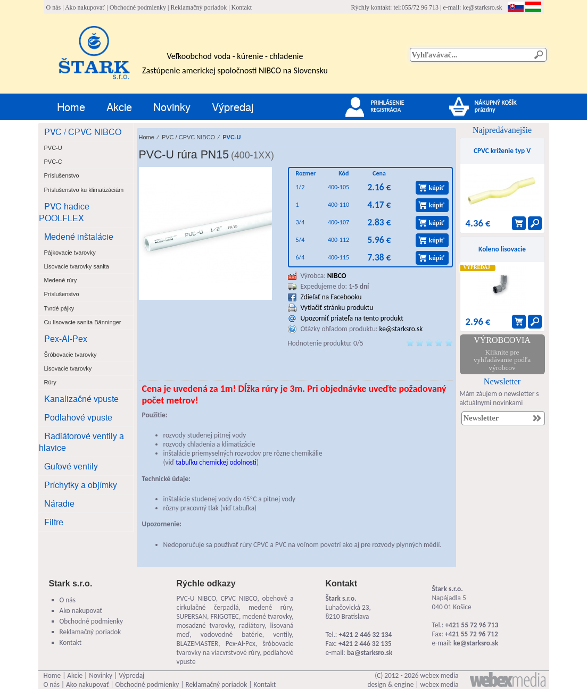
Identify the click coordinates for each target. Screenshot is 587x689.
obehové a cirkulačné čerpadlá (235, 603)
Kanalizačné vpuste (81, 398)
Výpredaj (232, 106)
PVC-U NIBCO (196, 598)
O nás (53, 7)
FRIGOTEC (224, 616)
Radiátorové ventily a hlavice (81, 441)
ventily (282, 634)
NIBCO (336, 275)
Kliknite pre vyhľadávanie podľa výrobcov (502, 360)
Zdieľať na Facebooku (331, 296)
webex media (439, 675)
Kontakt (242, 7)
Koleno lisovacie (502, 249)
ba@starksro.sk (369, 652)
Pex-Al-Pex (65, 338)
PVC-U (231, 137)
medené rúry (270, 607)
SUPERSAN (192, 616)
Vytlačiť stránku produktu (337, 307)
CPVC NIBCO (239, 598)
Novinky (172, 106)
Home (71, 106)
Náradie (59, 503)
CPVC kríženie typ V (502, 150)
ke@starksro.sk (482, 7)
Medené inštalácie (78, 236)
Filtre (53, 522)
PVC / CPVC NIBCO (82, 131)
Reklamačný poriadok (199, 7)
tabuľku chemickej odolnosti (216, 462)
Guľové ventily (71, 466)
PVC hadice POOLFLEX (64, 212)
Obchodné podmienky (138, 7)
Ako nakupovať (85, 7)
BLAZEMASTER (198, 643)
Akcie (119, 106)
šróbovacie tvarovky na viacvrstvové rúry (235, 648)
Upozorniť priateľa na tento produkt (352, 318)
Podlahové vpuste (78, 417)
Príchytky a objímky (80, 484)
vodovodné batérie (231, 634)
